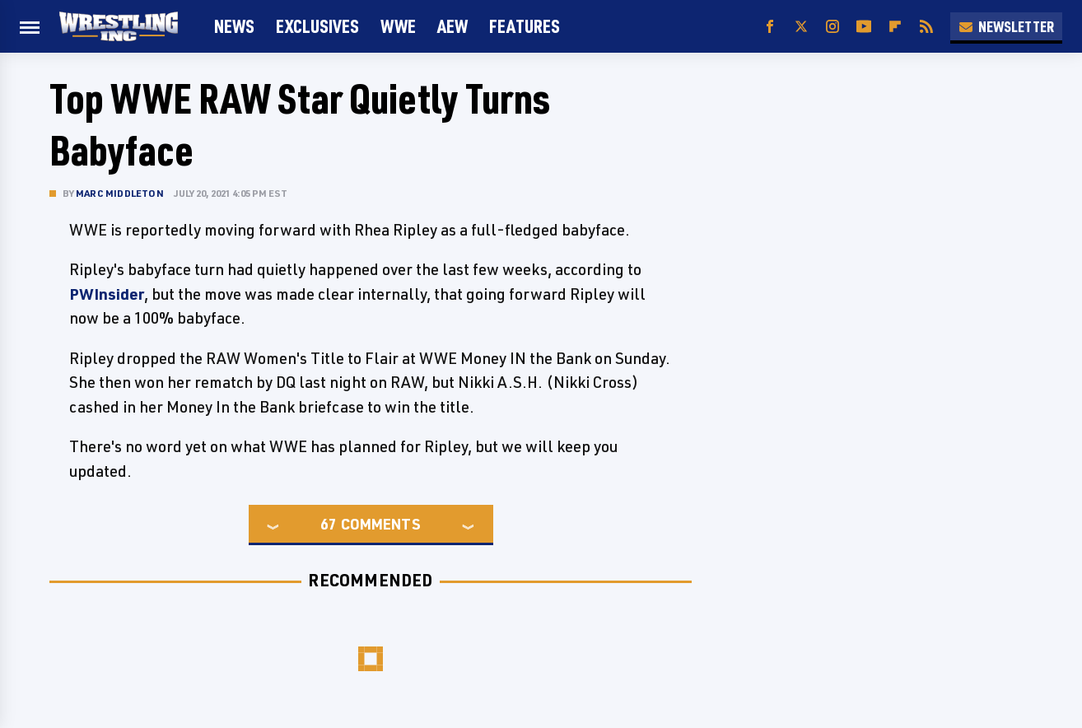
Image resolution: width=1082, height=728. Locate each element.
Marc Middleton (120, 193)
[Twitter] (801, 27)
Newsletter (1006, 26)
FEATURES (524, 26)
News (234, 26)
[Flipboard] (895, 27)
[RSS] (926, 27)
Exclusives (317, 26)
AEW (452, 26)
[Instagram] (832, 27)
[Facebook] (770, 27)
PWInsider (106, 294)
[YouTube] (863, 27)
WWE (398, 26)
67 (328, 524)
